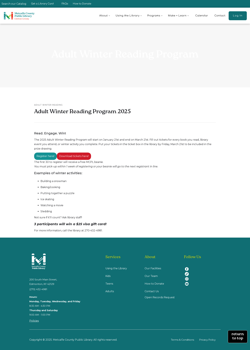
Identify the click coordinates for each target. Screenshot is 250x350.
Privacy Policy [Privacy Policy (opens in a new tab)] (207, 339)
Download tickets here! (74, 156)
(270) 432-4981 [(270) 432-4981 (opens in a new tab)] (38, 289)
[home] (20, 15)
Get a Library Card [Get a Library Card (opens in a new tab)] (42, 3)
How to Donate (82, 3)
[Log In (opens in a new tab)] (238, 15)
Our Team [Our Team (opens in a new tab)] (151, 276)
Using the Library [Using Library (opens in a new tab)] (116, 268)
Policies (34, 320)
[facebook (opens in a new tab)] (188, 267)
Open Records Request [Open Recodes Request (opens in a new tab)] (160, 297)
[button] (105, 16)
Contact (219, 15)
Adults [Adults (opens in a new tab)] (109, 291)
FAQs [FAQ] (65, 3)
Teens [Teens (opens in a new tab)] (109, 283)
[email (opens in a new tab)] (188, 281)
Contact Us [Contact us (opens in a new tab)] (152, 291)
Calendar (201, 15)
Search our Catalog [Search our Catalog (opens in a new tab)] (14, 3)
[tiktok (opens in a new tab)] (188, 272)
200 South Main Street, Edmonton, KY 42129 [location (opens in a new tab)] (43, 282)
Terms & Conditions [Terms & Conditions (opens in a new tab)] (182, 339)
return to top (238, 337)
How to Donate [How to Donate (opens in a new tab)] (154, 283)
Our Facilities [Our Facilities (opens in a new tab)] (153, 268)
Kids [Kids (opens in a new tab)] (107, 276)
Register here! (45, 156)
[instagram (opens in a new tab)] (188, 277)
